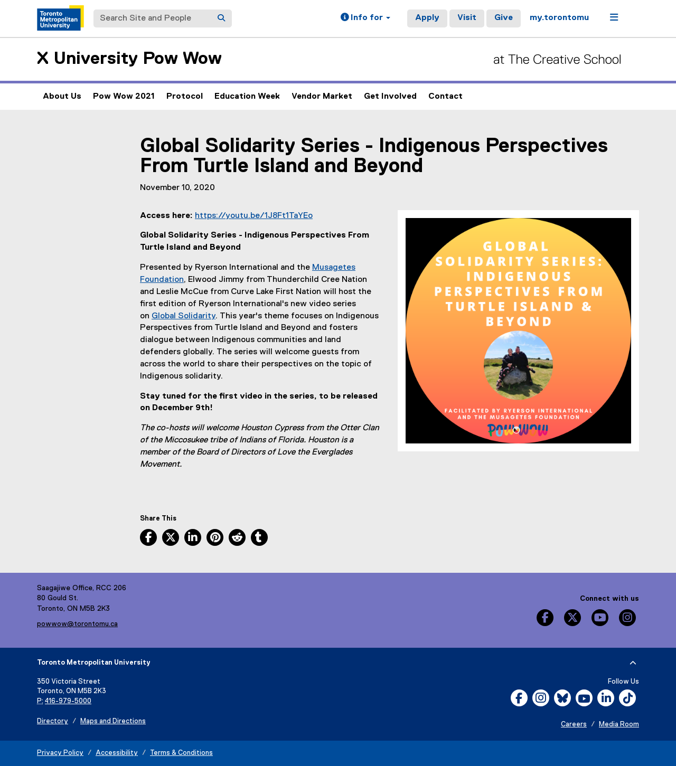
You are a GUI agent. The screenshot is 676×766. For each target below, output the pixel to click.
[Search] (221, 18)
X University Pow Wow (129, 59)
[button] (365, 18)
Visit (466, 18)
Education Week (247, 96)
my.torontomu (559, 18)
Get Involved (390, 96)
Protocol (184, 96)
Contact (445, 96)
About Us (62, 96)
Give (503, 18)
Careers (574, 724)
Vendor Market (322, 101)
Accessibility (117, 753)
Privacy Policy (60, 753)
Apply (427, 18)
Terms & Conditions (181, 753)
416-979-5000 (68, 701)
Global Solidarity (183, 316)
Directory (52, 721)
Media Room (619, 724)
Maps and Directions (113, 721)
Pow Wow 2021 (124, 101)
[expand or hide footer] (633, 663)
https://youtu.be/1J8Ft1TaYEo (254, 216)
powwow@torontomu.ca (77, 624)
